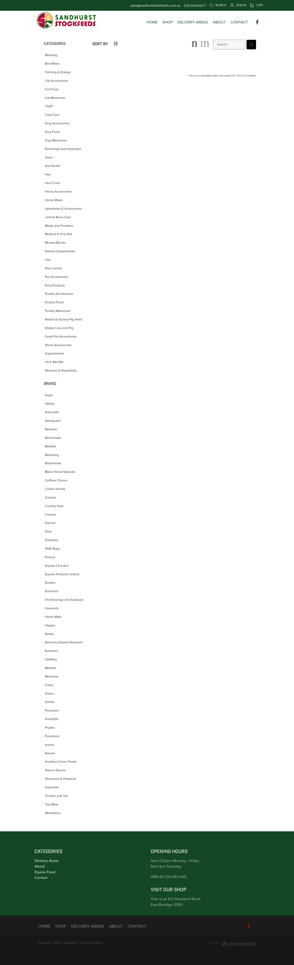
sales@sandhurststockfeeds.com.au (155, 5)
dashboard (70, 943)
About (40, 866)
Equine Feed (45, 871)
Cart (256, 5)
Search (217, 5)
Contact (41, 877)
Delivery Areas (47, 860)
